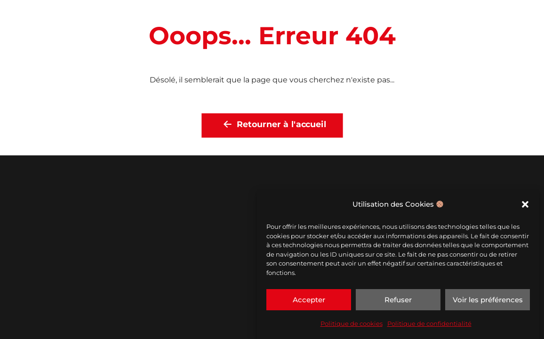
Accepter (309, 299)
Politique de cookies (351, 323)
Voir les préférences (488, 299)
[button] (525, 204)
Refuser (398, 299)
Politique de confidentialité (429, 323)
